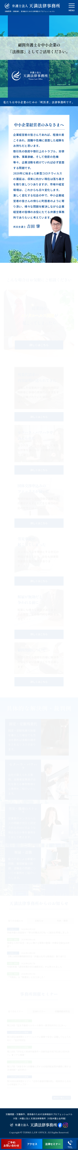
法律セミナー (53, 1144)
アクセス (32, 1144)
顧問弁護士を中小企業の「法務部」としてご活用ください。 (39, 48)
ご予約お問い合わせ (11, 1144)
